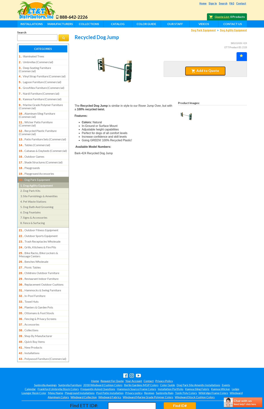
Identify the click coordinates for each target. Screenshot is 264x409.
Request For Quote (112, 365)
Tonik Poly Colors (186, 377)
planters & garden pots (36, 295)
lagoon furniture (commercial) (40, 81)
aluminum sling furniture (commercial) (37, 111)
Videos (203, 24)
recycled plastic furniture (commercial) (38, 128)
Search (223, 3)
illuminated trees (31, 56)
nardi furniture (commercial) (39, 91)
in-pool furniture (32, 285)
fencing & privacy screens (38, 306)
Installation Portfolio (170, 373)
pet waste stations (33, 194)
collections (29, 317)
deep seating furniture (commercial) (35, 68)
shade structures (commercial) (41, 157)
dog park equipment (34, 173)
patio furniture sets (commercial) (42, 135)
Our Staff (175, 24)
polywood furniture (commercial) (42, 344)
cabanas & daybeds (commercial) (43, 146)
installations (29, 338)
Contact (241, 3)
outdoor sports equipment (38, 228)
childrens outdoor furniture (39, 263)
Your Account (133, 365)
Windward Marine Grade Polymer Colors (148, 381)
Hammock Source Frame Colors (136, 373)
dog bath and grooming (36, 199)
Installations (31, 24)
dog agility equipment (36, 178)
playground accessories (36, 167)
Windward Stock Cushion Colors (195, 381)
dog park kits (30, 183)
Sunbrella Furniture (70, 369)
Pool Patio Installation (109, 377)
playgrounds (29, 162)
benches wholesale (33, 253)
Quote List (222, 16)
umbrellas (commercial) (36, 62)
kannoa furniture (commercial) (40, 97)
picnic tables (30, 258)
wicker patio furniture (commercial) (36, 120)
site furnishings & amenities (39, 189)
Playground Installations (80, 377)
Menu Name (55, 377)
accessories (29, 311)
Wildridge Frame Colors (213, 377)
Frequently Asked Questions (97, 373)
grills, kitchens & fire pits (37, 239)
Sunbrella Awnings (45, 369)
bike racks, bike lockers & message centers (38, 245)
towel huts (29, 290)
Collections (89, 24)
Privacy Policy (164, 365)
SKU (233, 43)
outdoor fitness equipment (39, 223)
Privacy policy (133, 377)
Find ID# (180, 390)
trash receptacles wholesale (40, 234)
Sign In (213, 3)
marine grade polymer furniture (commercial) (41, 103)
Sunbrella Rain (164, 377)
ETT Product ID (233, 47)
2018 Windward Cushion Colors (102, 369)
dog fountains (30, 205)
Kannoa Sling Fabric (197, 373)
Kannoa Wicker (220, 373)
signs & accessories (33, 210)
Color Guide (146, 24)
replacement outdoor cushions (41, 274)
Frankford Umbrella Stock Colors (58, 373)
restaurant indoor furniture (39, 269)
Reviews (149, 377)
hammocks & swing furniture (40, 279)
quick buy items (32, 328)
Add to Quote (205, 71)
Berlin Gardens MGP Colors (141, 369)
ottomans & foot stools (36, 301)
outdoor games (32, 151)
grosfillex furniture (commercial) (41, 86)
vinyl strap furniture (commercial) (42, 75)
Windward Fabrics (109, 381)
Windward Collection (84, 381)
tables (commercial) (34, 140)
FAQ (231, 3)
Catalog (118, 24)
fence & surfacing (32, 215)
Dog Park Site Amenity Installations (198, 369)
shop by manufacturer (35, 322)
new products (30, 333)
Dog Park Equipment (203, 30)
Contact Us (232, 24)
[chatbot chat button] (243, 402)
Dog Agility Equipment (233, 30)
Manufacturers (60, 24)
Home (203, 3)
